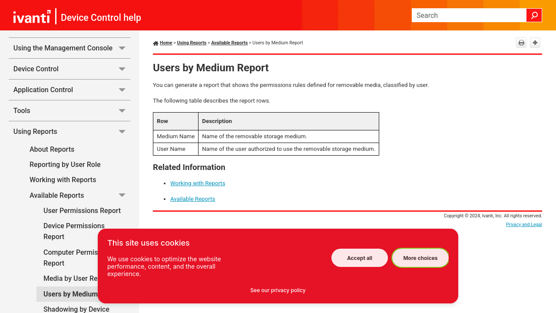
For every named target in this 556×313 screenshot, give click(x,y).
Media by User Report (76, 278)
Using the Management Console (71, 48)
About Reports (52, 149)
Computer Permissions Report (79, 258)
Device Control (71, 69)
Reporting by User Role (65, 164)
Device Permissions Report (74, 231)
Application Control (71, 90)
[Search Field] (477, 15)
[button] (534, 15)
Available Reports (80, 195)
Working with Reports (63, 180)
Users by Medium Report (82, 294)
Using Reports (71, 131)
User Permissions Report (82, 210)
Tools (71, 110)
